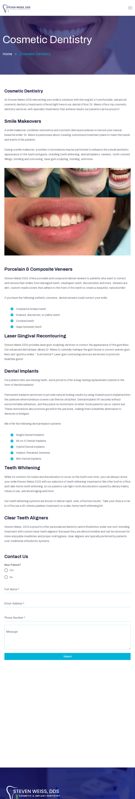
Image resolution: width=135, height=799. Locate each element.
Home (7, 54)
